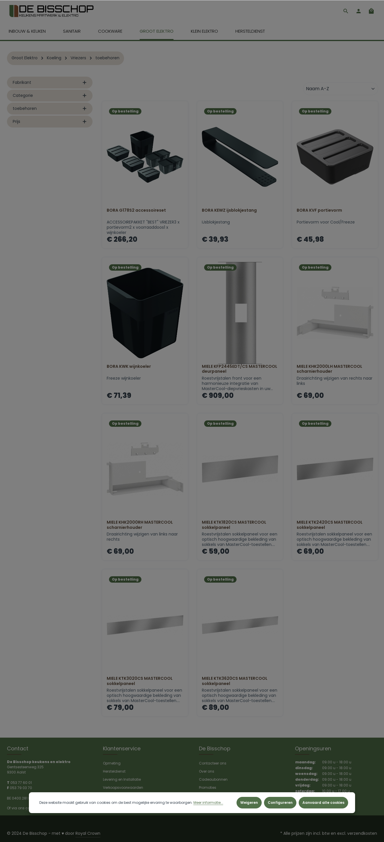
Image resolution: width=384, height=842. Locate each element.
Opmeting (112, 763)
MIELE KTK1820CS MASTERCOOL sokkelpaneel (234, 526)
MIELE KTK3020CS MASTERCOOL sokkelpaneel (140, 682)
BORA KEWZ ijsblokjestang (229, 211)
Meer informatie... (208, 802)
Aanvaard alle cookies (323, 802)
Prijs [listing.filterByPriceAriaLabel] (50, 122)
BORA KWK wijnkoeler (129, 367)
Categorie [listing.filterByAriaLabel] (50, 96)
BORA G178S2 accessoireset (136, 211)
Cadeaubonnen (213, 779)
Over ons (206, 771)
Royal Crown (87, 833)
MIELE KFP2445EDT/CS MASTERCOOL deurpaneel (239, 370)
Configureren (280, 802)
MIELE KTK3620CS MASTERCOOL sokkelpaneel (234, 682)
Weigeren (249, 802)
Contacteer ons (212, 763)
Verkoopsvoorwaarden (123, 787)
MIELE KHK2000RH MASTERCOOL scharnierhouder (140, 526)
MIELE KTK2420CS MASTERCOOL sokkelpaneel (330, 526)
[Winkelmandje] (371, 11)
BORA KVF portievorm (319, 211)
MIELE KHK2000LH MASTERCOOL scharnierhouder (329, 370)
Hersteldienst (114, 771)
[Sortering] (340, 89)
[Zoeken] (346, 11)
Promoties (207, 787)
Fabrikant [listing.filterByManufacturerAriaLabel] (50, 83)
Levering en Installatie (122, 779)
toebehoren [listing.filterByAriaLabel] (50, 109)
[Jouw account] (358, 11)
